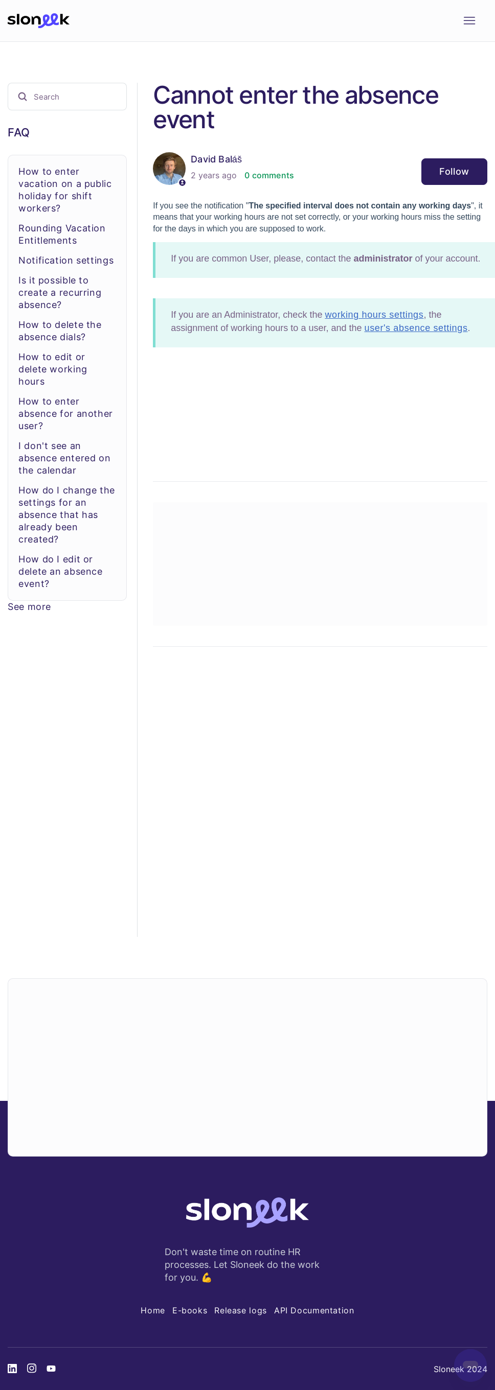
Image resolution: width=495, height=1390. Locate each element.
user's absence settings (415, 328)
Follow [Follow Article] (454, 171)
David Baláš (216, 159)
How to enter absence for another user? (65, 413)
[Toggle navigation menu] (469, 21)
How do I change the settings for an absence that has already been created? (66, 515)
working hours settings (374, 315)
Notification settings (66, 260)
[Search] (67, 96)
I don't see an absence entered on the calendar (64, 458)
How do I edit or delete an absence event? (60, 571)
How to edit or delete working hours (52, 369)
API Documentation (314, 1310)
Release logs (240, 1310)
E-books (189, 1310)
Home (153, 1310)
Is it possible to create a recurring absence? (59, 292)
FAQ (19, 132)
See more (29, 606)
